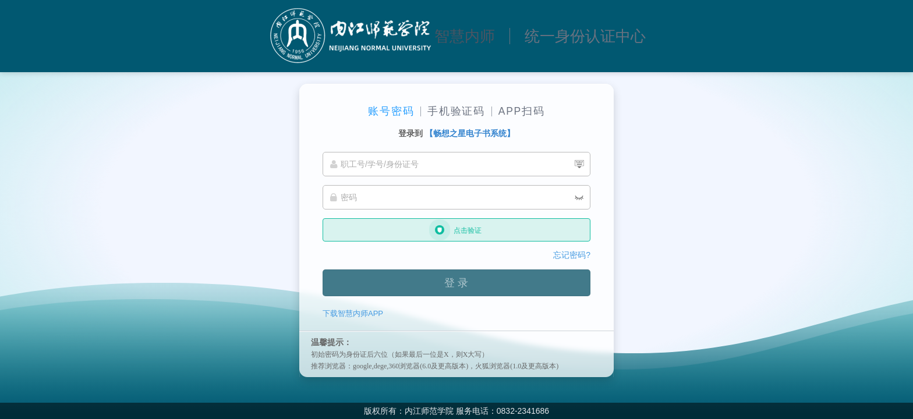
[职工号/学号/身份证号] (456, 164)
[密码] (456, 197)
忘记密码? (571, 255)
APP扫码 (521, 111)
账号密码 (391, 111)
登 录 (456, 283)
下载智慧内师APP (353, 313)
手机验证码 (456, 111)
